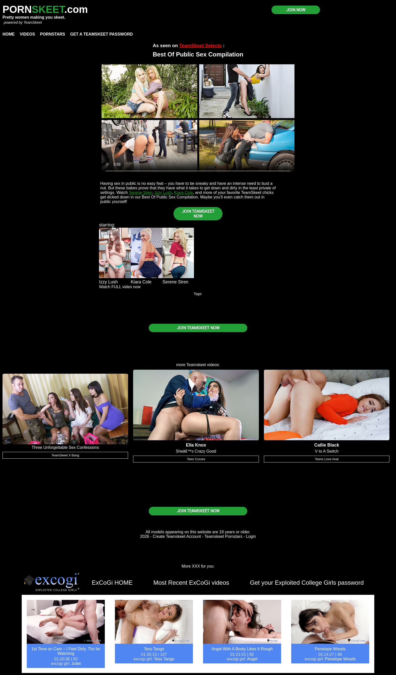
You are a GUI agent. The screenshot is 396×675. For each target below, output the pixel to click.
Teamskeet (196, 365)
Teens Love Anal (327, 459)
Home (9, 34)
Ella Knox (196, 445)
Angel (252, 659)
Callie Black (326, 445)
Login (251, 536)
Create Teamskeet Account (177, 536)
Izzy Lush (163, 192)
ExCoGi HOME (112, 582)
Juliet (76, 663)
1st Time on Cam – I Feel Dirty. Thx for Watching (65, 651)
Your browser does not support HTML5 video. (198, 118)
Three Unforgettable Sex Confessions (65, 447)
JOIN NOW (295, 10)
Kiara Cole (183, 192)
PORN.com (45, 9)
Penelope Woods (330, 649)
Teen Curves (196, 459)
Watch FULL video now (119, 287)
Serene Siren (140, 192)
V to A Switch (326, 451)
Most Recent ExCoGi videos (191, 582)
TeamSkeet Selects (200, 45)
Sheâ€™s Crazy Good (196, 451)
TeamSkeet (32, 22)
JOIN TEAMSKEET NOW (198, 214)
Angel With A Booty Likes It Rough (242, 649)
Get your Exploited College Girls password (307, 582)
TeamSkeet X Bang (65, 455)
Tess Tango (154, 649)
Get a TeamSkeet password (101, 34)
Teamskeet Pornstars (223, 536)
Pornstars (52, 34)
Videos (27, 34)
